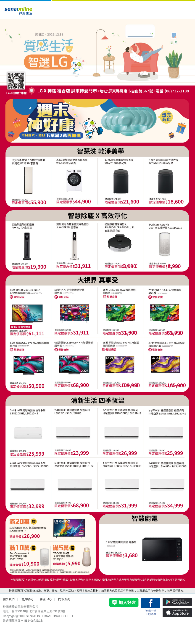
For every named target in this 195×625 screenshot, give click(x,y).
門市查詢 (64, 599)
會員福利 (27, 599)
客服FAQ (46, 599)
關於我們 (9, 599)
